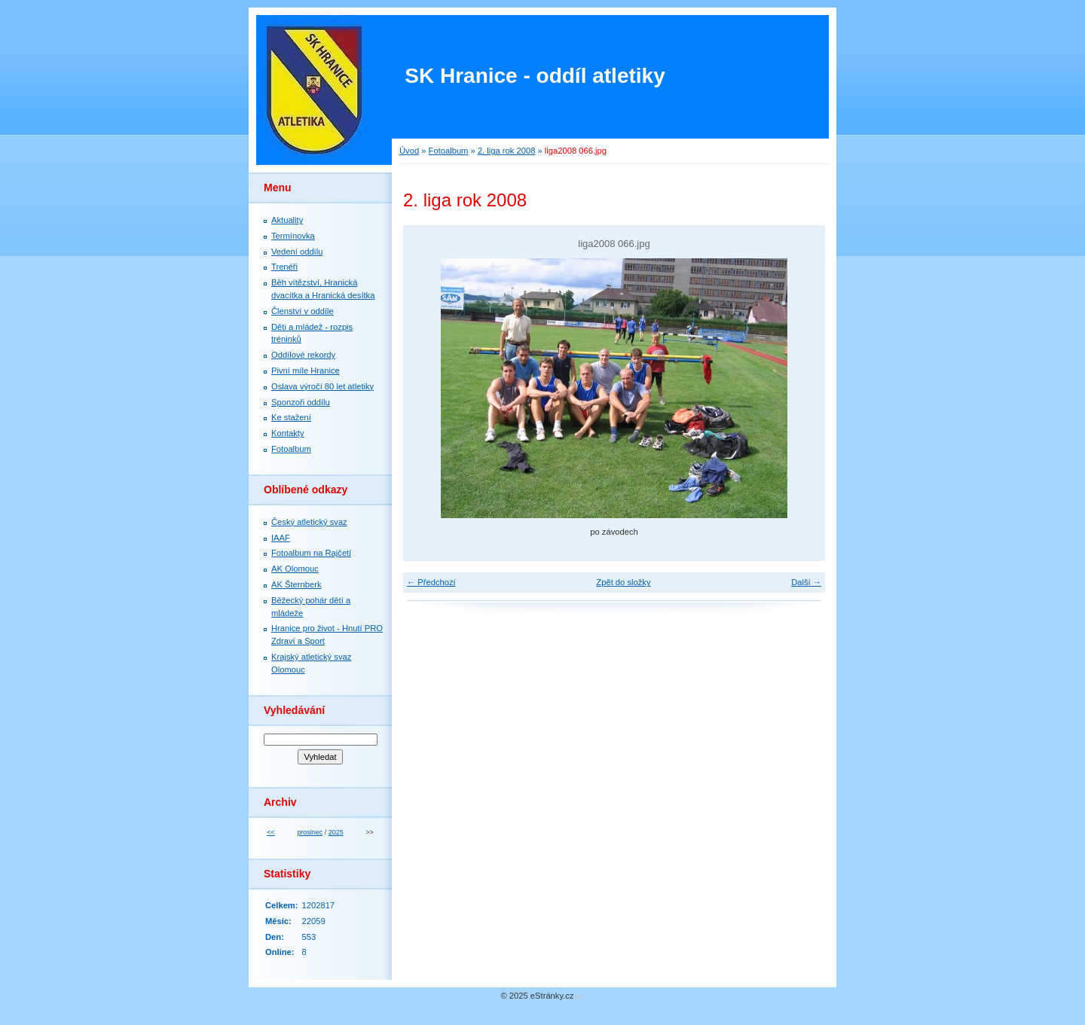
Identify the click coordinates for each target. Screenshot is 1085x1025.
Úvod (409, 150)
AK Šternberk (296, 584)
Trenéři (284, 266)
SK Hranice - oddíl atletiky (535, 75)
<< (270, 832)
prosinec (309, 832)
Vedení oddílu (296, 251)
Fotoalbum (449, 150)
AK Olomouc (295, 568)
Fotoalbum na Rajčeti (311, 552)
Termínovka (293, 235)
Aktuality (287, 219)
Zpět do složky (623, 582)
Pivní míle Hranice (305, 370)
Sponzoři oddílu (300, 402)
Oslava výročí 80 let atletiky (322, 386)
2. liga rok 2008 (507, 150)
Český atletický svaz (309, 521)
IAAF (280, 537)
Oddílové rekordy (303, 354)
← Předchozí (431, 582)
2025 (336, 832)
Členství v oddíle (302, 311)
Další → (806, 582)
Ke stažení (291, 417)
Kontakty (287, 433)
